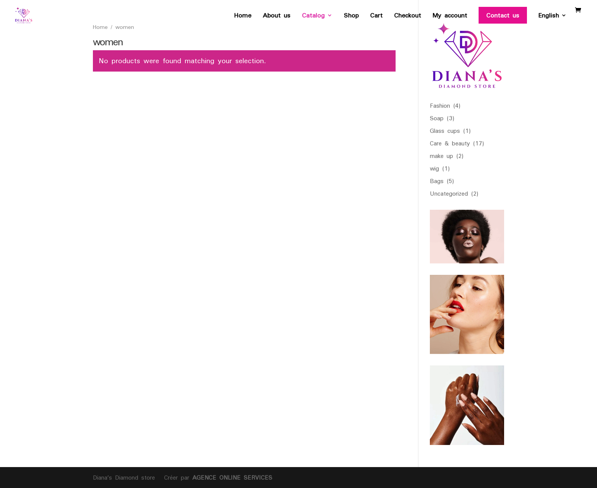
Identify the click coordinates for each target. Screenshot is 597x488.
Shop (351, 17)
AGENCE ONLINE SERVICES (230, 477)
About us (277, 17)
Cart (376, 17)
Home (242, 17)
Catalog (313, 17)
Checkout (407, 17)
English (548, 17)
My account (450, 17)
